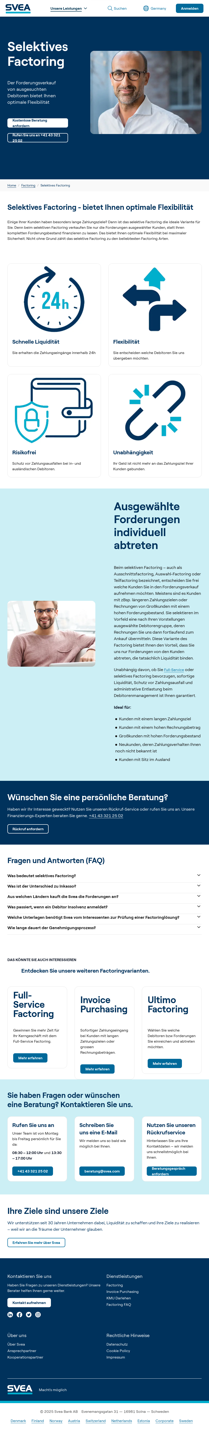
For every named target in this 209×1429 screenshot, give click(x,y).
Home (11, 185)
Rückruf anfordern (28, 829)
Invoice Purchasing (122, 1291)
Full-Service (174, 669)
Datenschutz (117, 1344)
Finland (37, 1420)
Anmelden (189, 8)
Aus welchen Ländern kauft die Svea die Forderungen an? (104, 896)
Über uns (16, 1335)
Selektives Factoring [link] (55, 185)
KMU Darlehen (118, 1298)
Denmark (18, 1420)
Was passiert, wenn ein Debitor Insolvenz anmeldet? (104, 906)
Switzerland (96, 1420)
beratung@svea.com (102, 1171)
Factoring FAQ (118, 1304)
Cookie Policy (118, 1350)
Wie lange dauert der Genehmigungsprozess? (104, 927)
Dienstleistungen (124, 1276)
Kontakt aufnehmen (29, 1302)
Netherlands (121, 1420)
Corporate (165, 1420)
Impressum (115, 1357)
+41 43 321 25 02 (106, 815)
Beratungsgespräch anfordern (168, 1171)
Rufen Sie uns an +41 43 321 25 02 (36, 137)
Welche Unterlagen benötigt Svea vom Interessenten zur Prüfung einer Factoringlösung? (104, 917)
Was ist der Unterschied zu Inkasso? (104, 886)
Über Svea (16, 1344)
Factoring (28, 185)
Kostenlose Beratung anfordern (29, 123)
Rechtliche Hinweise (128, 1335)
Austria (74, 1420)
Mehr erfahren (30, 1058)
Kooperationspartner (25, 1357)
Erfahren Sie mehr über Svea (36, 1242)
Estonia (143, 1420)
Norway (56, 1420)
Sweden (186, 1420)
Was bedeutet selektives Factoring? (104, 875)
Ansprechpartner (21, 1350)
